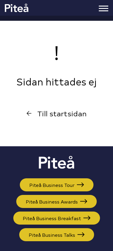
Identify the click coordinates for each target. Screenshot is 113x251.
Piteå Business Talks (57, 234)
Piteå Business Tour (56, 185)
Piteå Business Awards (56, 201)
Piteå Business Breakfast (57, 218)
